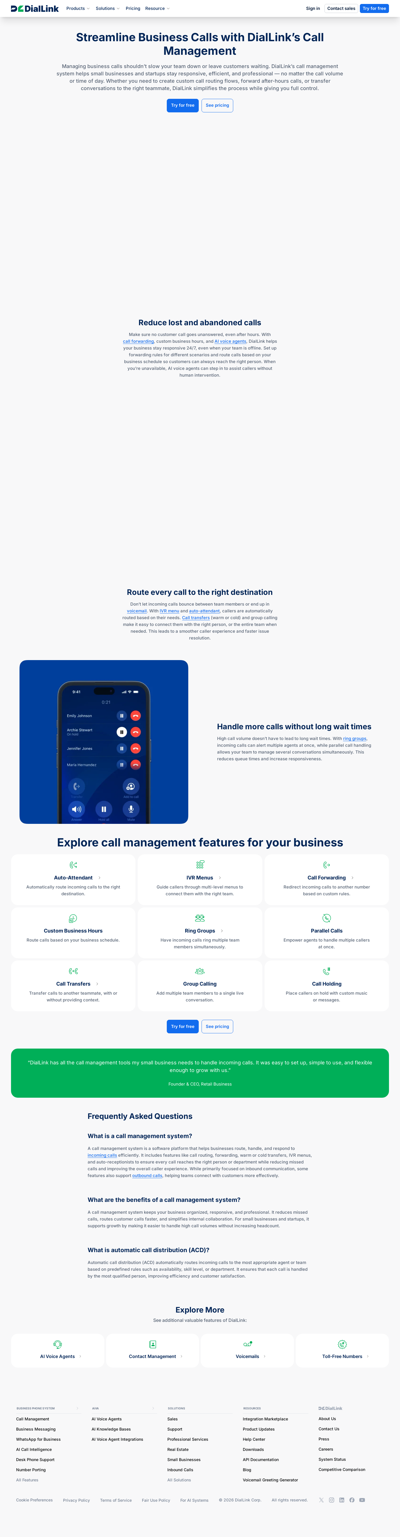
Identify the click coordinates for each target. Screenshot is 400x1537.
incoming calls (102, 1155)
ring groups (354, 738)
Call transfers (196, 617)
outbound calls (147, 1175)
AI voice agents (230, 341)
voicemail (137, 610)
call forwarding (138, 341)
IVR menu (169, 610)
